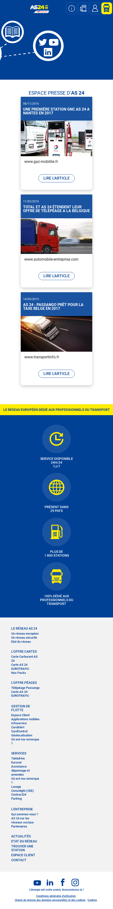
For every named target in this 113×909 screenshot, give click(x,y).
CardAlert (17, 727)
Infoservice (19, 723)
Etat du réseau (21, 641)
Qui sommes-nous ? (24, 814)
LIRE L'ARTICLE (56, 178)
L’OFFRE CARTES (24, 651)
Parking (16, 798)
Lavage (16, 786)
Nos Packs (18, 673)
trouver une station (22, 848)
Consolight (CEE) (22, 790)
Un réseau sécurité (24, 637)
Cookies (92, 900)
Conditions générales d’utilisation (56, 896)
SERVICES (18, 753)
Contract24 (18, 794)
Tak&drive (18, 758)
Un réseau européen (25, 633)
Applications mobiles (25, 719)
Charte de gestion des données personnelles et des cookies (50, 900)
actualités (21, 836)
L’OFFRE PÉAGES (24, 683)
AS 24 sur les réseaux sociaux (22, 820)
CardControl (19, 731)
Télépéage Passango (25, 688)
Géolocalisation (21, 735)
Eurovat (16, 762)
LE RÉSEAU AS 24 (24, 628)
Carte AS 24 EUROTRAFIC (20, 667)
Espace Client (20, 715)
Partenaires (19, 826)
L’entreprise (22, 809)
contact (18, 860)
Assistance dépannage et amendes (20, 770)
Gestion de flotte (20, 708)
